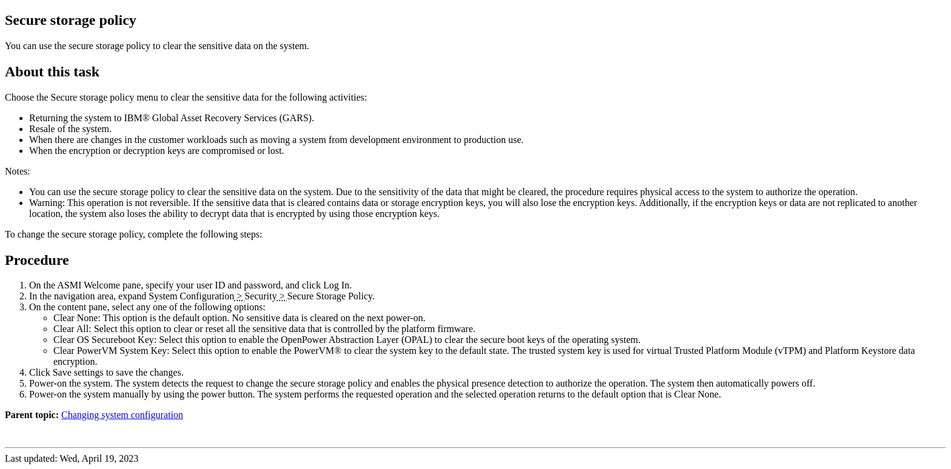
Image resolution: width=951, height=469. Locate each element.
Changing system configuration (122, 415)
